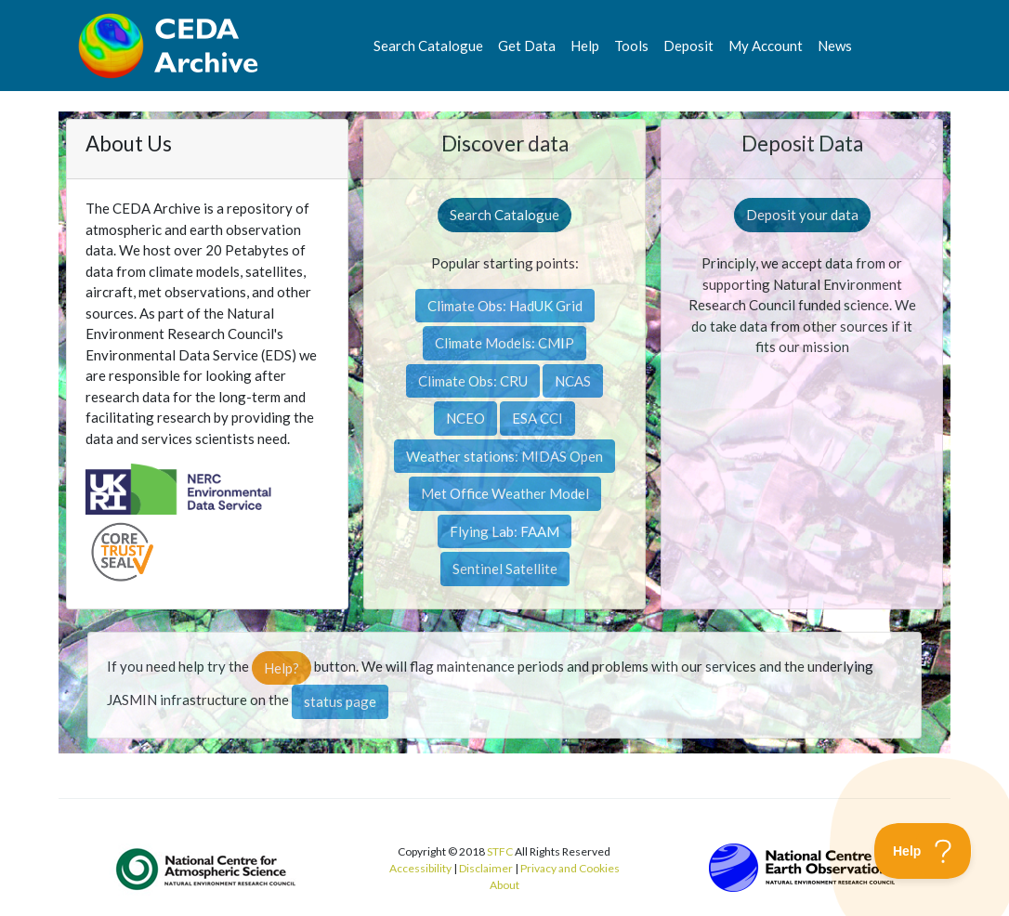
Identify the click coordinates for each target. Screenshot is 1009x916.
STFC (500, 851)
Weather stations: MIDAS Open (504, 456)
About (504, 885)
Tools (631, 45)
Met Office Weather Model (505, 493)
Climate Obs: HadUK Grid (505, 305)
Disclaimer (486, 868)
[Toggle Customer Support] (923, 851)
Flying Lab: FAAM (504, 531)
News (835, 45)
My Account (765, 45)
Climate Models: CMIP (504, 342)
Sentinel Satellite (504, 568)
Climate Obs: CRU (473, 381)
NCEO (465, 418)
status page (340, 701)
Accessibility (420, 868)
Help (584, 45)
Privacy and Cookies (570, 868)
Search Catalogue (428, 45)
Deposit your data (802, 214)
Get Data (527, 45)
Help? (281, 668)
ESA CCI (537, 418)
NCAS (573, 381)
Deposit (688, 45)
